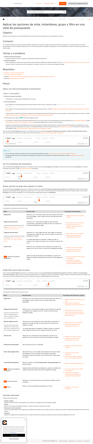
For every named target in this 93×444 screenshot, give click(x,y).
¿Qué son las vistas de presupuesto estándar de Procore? (62, 153)
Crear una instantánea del (26, 168)
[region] (14, 430)
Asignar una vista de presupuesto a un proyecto (51, 133)
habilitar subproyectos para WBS (16, 78)
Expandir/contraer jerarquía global (4, 19)
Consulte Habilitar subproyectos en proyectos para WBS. (76, 62)
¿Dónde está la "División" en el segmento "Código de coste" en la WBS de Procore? (74, 226)
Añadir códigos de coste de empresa (75, 222)
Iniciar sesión (86, 441)
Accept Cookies (13, 435)
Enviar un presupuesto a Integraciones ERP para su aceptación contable (33, 128)
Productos (13, 19)
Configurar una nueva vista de (77, 155)
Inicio (7, 19)
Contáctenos (63, 3)
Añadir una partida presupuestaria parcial (74, 363)
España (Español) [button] (50, 3)
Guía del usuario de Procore (49, 19)
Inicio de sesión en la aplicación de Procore (78, 3)
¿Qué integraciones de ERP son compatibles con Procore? (20, 122)
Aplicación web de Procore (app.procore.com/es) (29, 19)
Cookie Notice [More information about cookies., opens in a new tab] (13, 432)
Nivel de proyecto (62, 19)
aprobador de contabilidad (66, 126)
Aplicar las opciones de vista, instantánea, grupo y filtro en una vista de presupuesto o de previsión (29, 115)
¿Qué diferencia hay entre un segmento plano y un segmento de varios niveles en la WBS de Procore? (74, 313)
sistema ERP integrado (79, 120)
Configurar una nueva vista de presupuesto (14, 72)
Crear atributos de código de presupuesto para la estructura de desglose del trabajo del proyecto (32, 76)
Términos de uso (72, 441)
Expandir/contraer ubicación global (89, 19)
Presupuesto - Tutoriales (84, 19)
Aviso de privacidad (63, 441)
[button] (64, 12)
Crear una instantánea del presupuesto (13, 74)
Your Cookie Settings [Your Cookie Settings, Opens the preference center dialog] (14, 438)
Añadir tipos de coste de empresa (74, 247)
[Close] (24, 419)
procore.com (39, 3)
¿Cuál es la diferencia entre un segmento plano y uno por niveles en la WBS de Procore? (13, 239)
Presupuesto (72, 19)
